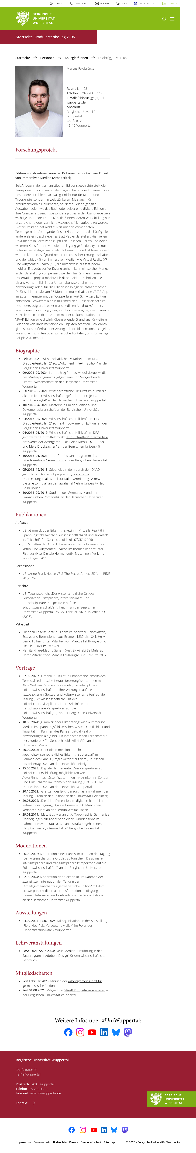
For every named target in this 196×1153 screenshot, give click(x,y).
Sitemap (109, 1142)
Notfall (124, 3)
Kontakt (22, 1103)
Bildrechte (60, 1142)
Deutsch (173, 3)
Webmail (104, 3)
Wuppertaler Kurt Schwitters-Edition (80, 296)
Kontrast (58, 3)
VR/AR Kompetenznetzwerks (84, 990)
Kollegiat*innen (77, 58)
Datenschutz (42, 1142)
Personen (47, 58)
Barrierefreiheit (91, 1142)
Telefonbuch (81, 3)
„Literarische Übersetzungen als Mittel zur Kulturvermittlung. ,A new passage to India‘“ (61, 479)
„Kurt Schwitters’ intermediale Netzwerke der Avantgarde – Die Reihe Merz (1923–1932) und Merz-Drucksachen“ (65, 441)
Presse (73, 1142)
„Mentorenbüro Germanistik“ (43, 460)
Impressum (23, 1142)
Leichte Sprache (147, 3)
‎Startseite (23, 58)
